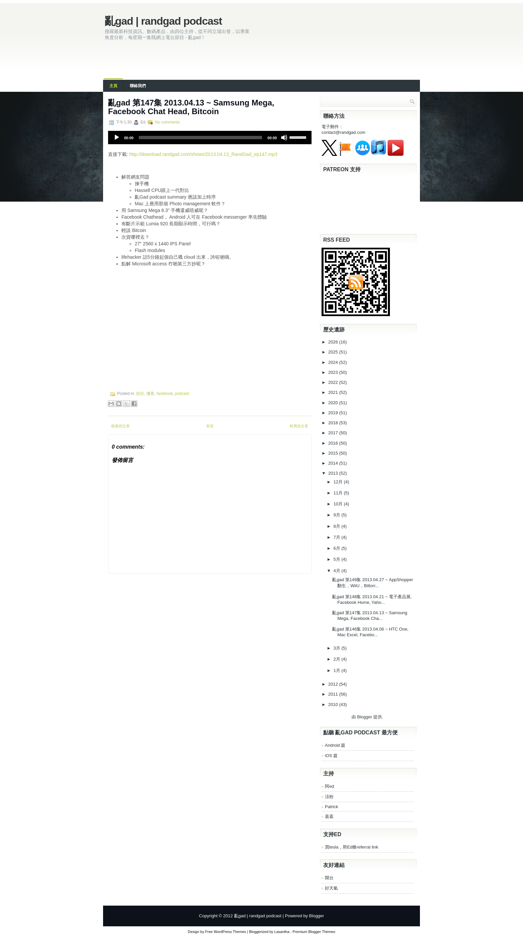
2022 (333, 382)
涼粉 (329, 796)
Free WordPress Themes (225, 932)
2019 (333, 412)
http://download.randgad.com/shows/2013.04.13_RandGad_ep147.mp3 (203, 154)
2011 (333, 694)
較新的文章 (120, 426)
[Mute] (284, 137)
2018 (333, 422)
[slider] (200, 137)
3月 (338, 648)
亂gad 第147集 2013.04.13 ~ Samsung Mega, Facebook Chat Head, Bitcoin (191, 107)
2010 (333, 704)
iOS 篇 (331, 755)
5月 (338, 559)
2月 (338, 659)
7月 (338, 537)
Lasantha (281, 932)
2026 (333, 341)
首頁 (209, 426)
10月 (339, 503)
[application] (210, 137)
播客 (150, 393)
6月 (338, 548)
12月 (339, 481)
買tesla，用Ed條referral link (351, 847)
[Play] (116, 137)
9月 (338, 514)
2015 (333, 453)
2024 (333, 362)
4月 (338, 570)
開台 (329, 877)
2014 (333, 463)
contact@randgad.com (343, 132)
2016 (333, 443)
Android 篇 (335, 745)
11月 (339, 492)
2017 (333, 432)
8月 (338, 526)
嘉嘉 (329, 816)
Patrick (331, 806)
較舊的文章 (299, 426)
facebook (164, 393)
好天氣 (331, 888)
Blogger (364, 716)
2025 (333, 352)
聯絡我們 (138, 85)
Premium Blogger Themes (314, 932)
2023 (333, 372)
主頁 (113, 85)
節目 (140, 393)
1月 (338, 670)
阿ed (329, 786)
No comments (167, 122)
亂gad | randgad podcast (163, 21)
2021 (333, 392)
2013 (333, 473)
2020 (333, 402)
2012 (333, 684)
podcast (182, 393)
